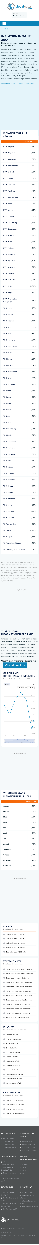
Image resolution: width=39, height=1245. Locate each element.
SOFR (23, 1171)
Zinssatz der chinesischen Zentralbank (17, 982)
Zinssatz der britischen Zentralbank (16, 978)
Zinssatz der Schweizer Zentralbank (16, 1013)
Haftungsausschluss (8, 1228)
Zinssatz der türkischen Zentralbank (16, 1017)
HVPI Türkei (7, 286)
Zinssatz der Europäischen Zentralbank (17, 987)
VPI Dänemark (9, 340)
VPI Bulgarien (8, 321)
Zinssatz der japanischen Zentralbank (17, 991)
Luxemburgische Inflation (13, 1074)
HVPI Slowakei (9, 261)
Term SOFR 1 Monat (27, 1147)
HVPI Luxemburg (10, 223)
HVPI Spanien (8, 274)
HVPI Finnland (9, 185)
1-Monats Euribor (8, 1142)
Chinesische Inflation (11, 1052)
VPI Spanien (8, 505)
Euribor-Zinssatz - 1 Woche (13, 934)
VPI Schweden (9, 480)
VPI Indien (7, 378)
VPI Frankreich (9, 365)
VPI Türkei (7, 530)
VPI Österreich (9, 454)
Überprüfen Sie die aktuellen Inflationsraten (17, 83)
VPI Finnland (8, 359)
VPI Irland (7, 391)
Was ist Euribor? (7, 1139)
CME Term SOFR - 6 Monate (13, 1109)
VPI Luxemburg (9, 429)
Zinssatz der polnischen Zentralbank (17, 1004)
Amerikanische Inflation (12, 1039)
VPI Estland (8, 353)
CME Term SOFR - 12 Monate (14, 1113)
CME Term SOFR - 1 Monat (13, 1100)
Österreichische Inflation (12, 1079)
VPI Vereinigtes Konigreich (14, 549)
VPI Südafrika (8, 511)
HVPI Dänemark (9, 159)
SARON (23, 1165)
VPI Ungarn (7, 537)
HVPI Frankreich (9, 191)
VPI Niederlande (9, 442)
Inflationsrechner (10, 1035)
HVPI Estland (8, 172)
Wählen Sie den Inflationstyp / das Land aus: (18, 661)
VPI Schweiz (8, 486)
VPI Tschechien (9, 524)
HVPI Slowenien (9, 267)
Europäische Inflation (11, 1061)
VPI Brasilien (8, 315)
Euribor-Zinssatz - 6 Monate (14, 948)
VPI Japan (7, 416)
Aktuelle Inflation (26, 1192)
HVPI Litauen (8, 216)
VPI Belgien (8, 308)
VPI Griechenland (10, 372)
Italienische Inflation (11, 1065)
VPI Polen (7, 461)
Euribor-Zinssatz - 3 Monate (14, 943)
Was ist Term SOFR (27, 1144)
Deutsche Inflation (10, 1057)
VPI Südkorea (8, 518)
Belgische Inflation (11, 1044)
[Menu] (4, 23)
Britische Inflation (10, 1048)
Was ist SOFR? (26, 1141)
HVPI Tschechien (10, 280)
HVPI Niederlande (10, 229)
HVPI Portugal (8, 248)
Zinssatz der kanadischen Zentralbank (17, 996)
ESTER (23, 1168)
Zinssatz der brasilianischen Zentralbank (18, 974)
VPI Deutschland (10, 346)
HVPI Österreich (9, 235)
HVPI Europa (8, 178)
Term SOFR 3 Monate (28, 1150)
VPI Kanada (7, 422)
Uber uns (21, 1228)
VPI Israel (7, 403)
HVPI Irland (7, 204)
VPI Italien (7, 410)
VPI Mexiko (7, 435)
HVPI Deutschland (10, 166)
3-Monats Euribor (8, 1144)
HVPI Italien (8, 210)
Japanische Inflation (11, 1070)
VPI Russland (8, 473)
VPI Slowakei (8, 492)
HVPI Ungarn (8, 293)
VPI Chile (7, 327)
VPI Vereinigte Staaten (12, 543)
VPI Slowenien (9, 499)
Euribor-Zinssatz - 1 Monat (13, 939)
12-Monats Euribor (8, 1148)
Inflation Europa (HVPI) (29, 1206)
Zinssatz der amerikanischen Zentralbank (18, 969)
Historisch (5, 29)
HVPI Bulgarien (9, 153)
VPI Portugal (8, 467)
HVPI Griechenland (10, 197)
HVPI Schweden (9, 254)
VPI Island (7, 397)
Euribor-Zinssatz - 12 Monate (14, 952)
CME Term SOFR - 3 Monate (13, 1105)
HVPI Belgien (8, 147)
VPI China (7, 334)
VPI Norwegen (9, 448)
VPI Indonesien (9, 384)
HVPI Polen (7, 242)
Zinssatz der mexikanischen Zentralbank (18, 1000)
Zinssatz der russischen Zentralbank (17, 1009)
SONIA (23, 1174)
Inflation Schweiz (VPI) (10, 1209)
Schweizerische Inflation (12, 1083)
